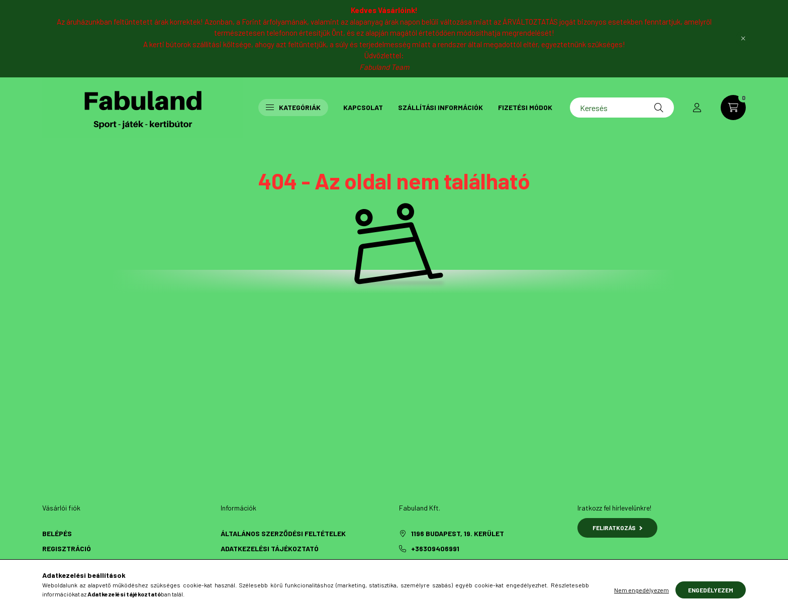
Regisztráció (66, 548)
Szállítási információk (440, 107)
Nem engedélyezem (641, 598)
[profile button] (697, 107)
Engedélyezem (710, 598)
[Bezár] (743, 38)
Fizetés (234, 563)
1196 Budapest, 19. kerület (457, 533)
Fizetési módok (525, 107)
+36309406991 (435, 548)
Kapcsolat (363, 107)
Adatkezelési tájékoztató (270, 548)
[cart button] (733, 107)
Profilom (58, 563)
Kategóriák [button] (293, 107)
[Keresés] (622, 107)
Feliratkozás (617, 527)
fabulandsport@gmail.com (461, 563)
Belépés (57, 533)
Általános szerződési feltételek (283, 533)
